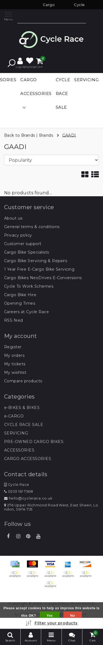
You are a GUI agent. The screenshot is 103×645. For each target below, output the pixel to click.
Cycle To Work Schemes (28, 286)
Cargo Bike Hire (20, 294)
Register (13, 346)
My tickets (15, 363)
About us (13, 218)
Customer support (22, 243)
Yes (50, 616)
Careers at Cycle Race (26, 311)
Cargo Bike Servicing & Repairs (35, 260)
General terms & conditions (31, 226)
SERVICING (16, 433)
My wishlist (15, 372)
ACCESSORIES (19, 450)
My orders (14, 355)
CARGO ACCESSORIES (27, 458)
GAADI (69, 135)
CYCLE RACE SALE (23, 424)
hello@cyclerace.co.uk (28, 498)
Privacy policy (18, 235)
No (72, 616)
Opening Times (19, 303)
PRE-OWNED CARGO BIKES (33, 441)
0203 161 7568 (18, 491)
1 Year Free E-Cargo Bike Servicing (39, 269)
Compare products (23, 380)
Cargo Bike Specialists (26, 252)
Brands (46, 135)
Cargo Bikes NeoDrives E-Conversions (43, 277)
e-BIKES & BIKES (22, 407)
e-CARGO (14, 416)
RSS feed (13, 320)
